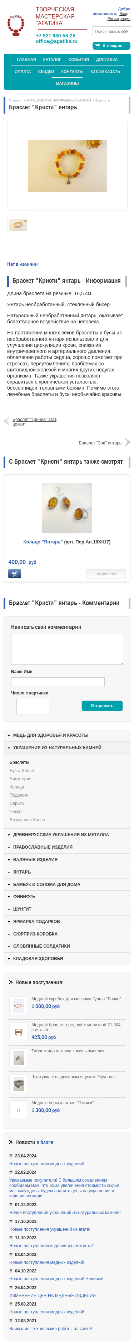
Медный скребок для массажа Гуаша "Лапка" (76, 998)
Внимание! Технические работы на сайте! (50, 1328)
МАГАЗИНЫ (67, 83)
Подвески (19, 795)
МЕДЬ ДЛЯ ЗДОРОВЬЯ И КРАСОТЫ (50, 735)
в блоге (44, 1142)
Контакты (72, 71)
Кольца (17, 787)
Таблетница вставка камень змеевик (67, 1050)
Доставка (107, 59)
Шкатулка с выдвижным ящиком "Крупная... (74, 1076)
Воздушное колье (27, 819)
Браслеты (102, 100)
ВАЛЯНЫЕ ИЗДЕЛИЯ (35, 859)
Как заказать (105, 71)
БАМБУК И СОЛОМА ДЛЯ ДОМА (46, 884)
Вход (123, 13)
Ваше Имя (22, 671)
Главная (26, 59)
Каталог (52, 59)
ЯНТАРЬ (22, 872)
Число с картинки (29, 693)
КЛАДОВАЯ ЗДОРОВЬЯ (38, 958)
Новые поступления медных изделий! (46, 1163)
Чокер (15, 811)
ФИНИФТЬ (24, 896)
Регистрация (119, 18)
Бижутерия (20, 778)
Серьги (17, 803)
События (79, 59)
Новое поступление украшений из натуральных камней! (65, 1212)
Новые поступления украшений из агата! (49, 1229)
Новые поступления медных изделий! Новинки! (56, 1278)
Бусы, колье (22, 770)
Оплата (23, 71)
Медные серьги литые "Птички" (62, 1102)
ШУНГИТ (22, 909)
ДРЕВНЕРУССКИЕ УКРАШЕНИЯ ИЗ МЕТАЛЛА (61, 834)
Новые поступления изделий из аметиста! (51, 1245)
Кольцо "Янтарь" (43, 542)
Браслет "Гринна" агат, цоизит (35, 422)
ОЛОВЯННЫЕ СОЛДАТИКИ (41, 946)
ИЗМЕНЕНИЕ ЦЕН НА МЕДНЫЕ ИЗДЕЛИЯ (52, 1295)
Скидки (46, 71)
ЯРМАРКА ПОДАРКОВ (36, 921)
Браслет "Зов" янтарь (100, 443)
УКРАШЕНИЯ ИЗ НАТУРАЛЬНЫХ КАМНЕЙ (58, 100)
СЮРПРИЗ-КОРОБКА (35, 934)
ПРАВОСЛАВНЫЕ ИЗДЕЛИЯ (43, 847)
